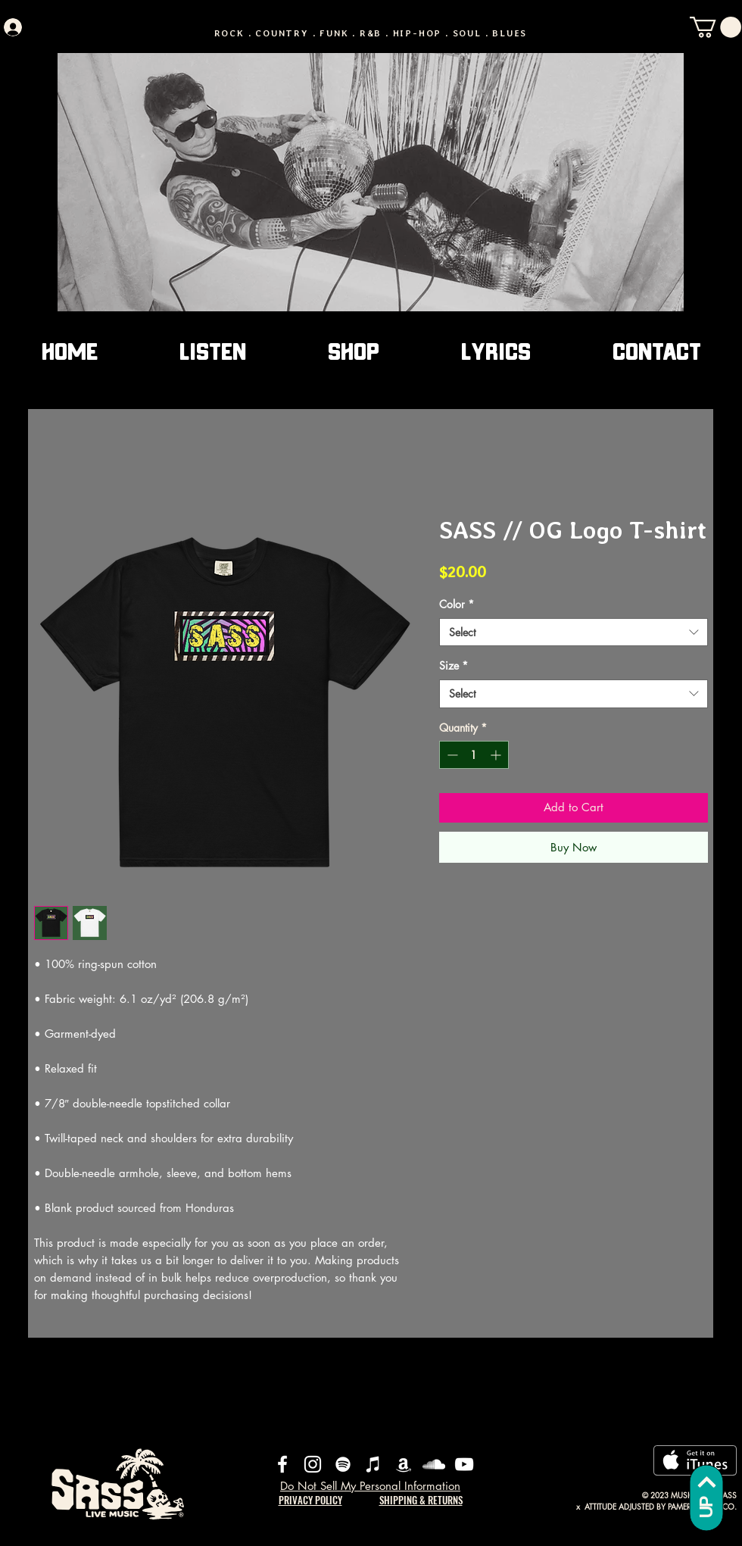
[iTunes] (373, 1464)
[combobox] (573, 632)
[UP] (706, 1497)
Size (453, 665)
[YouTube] (464, 1464)
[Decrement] (450, 755)
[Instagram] (312, 1464)
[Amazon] (403, 1464)
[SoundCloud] (433, 1464)
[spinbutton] (474, 755)
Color (456, 604)
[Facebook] (282, 1464)
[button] (715, 27)
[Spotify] (343, 1464)
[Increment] (497, 755)
